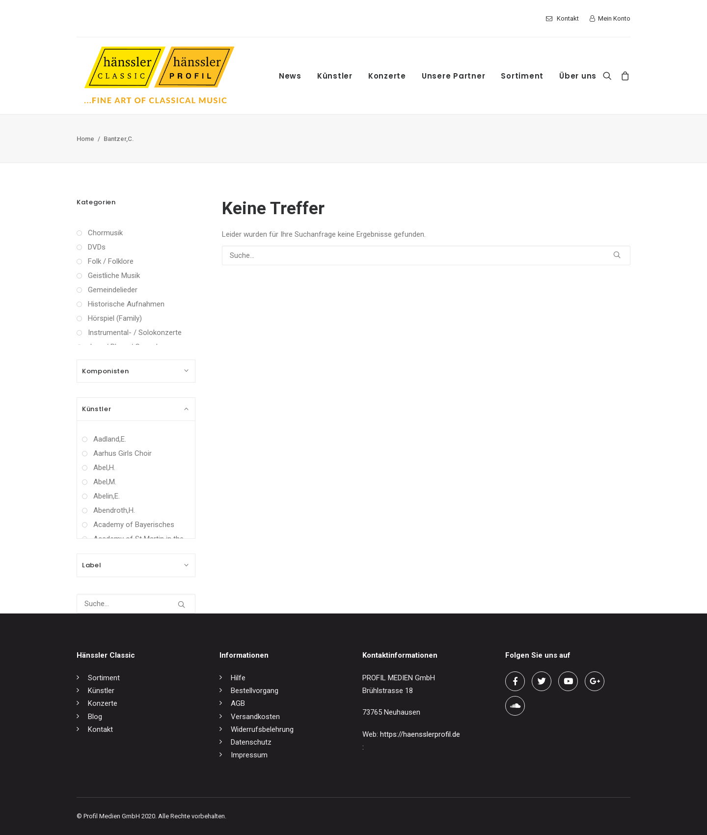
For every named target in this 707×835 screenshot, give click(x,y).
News (290, 76)
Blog (95, 716)
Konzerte (387, 76)
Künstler (335, 76)
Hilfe (238, 677)
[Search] (609, 75)
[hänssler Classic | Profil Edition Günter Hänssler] (159, 75)
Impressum (249, 755)
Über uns (578, 76)
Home (85, 138)
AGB (238, 703)
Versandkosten (255, 716)
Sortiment (522, 76)
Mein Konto (614, 18)
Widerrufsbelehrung (262, 729)
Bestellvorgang (254, 690)
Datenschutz (251, 742)
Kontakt (568, 18)
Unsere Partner (454, 76)
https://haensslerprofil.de (420, 734)
